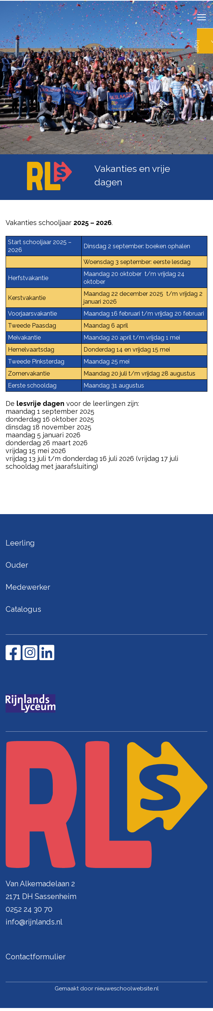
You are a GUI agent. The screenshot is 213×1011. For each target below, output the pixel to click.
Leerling (20, 542)
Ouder (17, 565)
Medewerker (28, 587)
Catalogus (23, 609)
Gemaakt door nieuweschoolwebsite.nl (107, 988)
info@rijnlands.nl (34, 921)
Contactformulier (36, 956)
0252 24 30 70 (29, 909)
